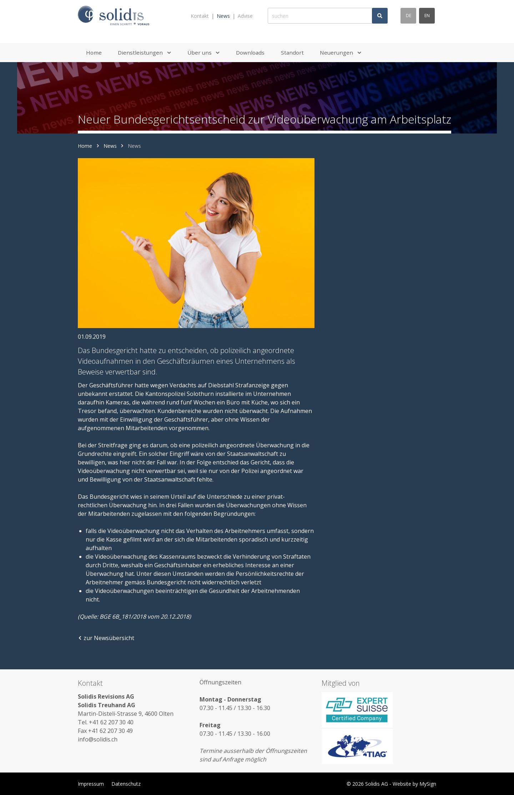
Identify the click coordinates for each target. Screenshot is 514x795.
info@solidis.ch (97, 739)
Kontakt (200, 15)
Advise (245, 15)
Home (85, 145)
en (427, 15)
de (408, 15)
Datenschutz (126, 783)
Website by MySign (414, 783)
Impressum (91, 783)
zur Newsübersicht (106, 638)
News (223, 15)
